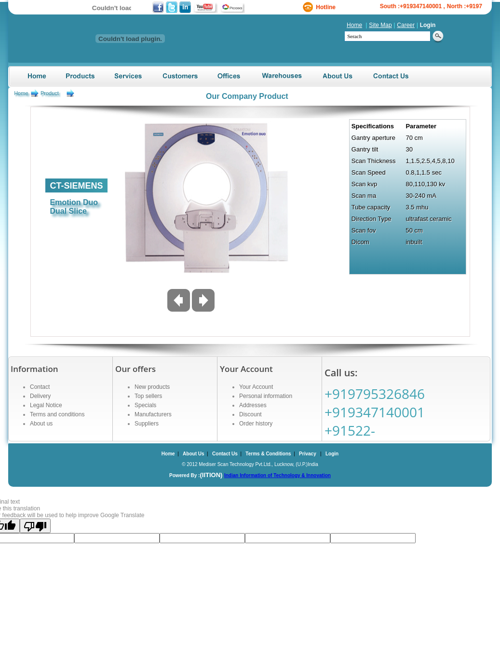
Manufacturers (153, 414)
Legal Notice (46, 405)
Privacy (307, 453)
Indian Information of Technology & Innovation (277, 475)
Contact (40, 387)
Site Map (380, 25)
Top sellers (148, 396)
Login (428, 25)
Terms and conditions (57, 414)
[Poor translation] (35, 526)
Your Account (256, 387)
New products (152, 387)
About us (41, 423)
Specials (145, 405)
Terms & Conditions (268, 453)
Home (354, 25)
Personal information (265, 396)
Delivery (40, 396)
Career (406, 25)
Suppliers (147, 423)
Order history (255, 423)
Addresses (253, 405)
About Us (193, 453)
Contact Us (225, 453)
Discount (250, 414)
